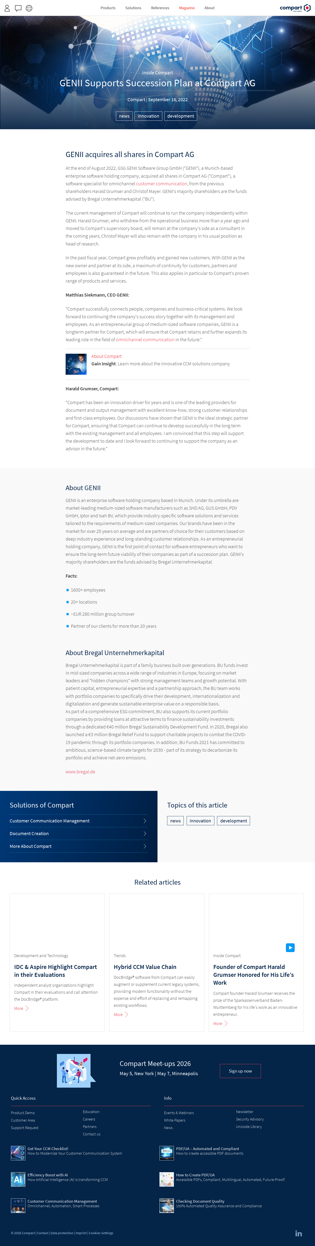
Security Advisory (250, 1119)
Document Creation (29, 833)
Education (91, 1111)
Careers (89, 1119)
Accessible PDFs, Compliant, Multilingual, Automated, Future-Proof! (230, 1179)
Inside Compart (157, 72)
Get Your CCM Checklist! (48, 1148)
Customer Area (23, 1120)
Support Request (24, 1127)
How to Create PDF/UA (195, 1174)
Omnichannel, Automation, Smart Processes (63, 1205)
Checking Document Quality (200, 1201)
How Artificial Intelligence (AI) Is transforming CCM (68, 1179)
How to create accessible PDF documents (209, 1153)
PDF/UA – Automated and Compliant (207, 1148)
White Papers (174, 1120)
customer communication (161, 183)
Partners (89, 1126)
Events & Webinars (179, 1112)
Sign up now (240, 1071)
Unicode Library (249, 1126)
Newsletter (244, 1111)
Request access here (173, 5)
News (168, 1127)
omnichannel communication (145, 339)
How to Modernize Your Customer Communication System (75, 1153)
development (180, 116)
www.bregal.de (80, 772)
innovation (148, 116)
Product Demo (23, 1112)
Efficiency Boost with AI (48, 1174)
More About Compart (30, 846)
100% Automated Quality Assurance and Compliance (219, 1205)
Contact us (91, 1133)
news (124, 116)
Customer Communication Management (49, 821)
